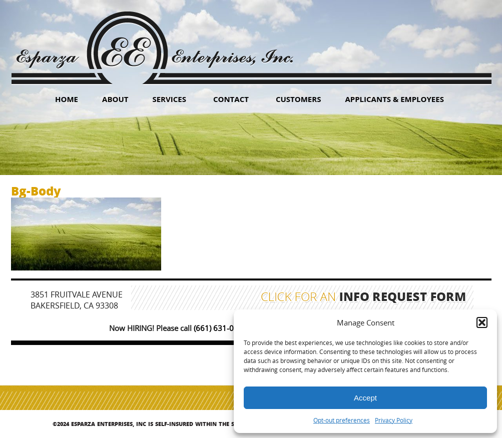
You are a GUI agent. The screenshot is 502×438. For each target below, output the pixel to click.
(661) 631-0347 (220, 328)
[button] (482, 323)
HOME (66, 99)
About (115, 99)
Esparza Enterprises (154, 40)
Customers (298, 99)
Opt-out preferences (341, 420)
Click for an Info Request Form (363, 298)
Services (169, 99)
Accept (365, 398)
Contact (231, 99)
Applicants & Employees (394, 99)
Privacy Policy (393, 420)
